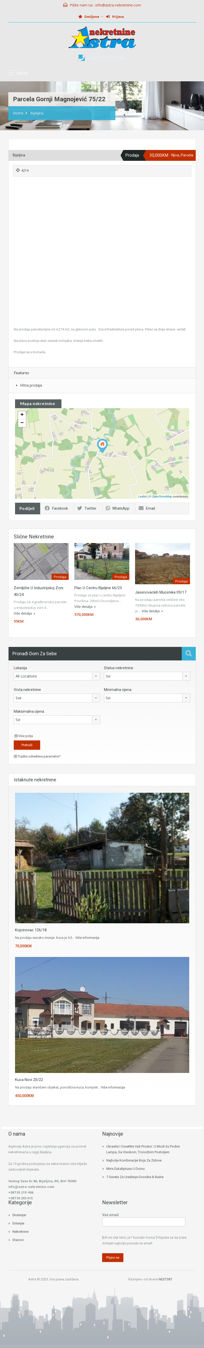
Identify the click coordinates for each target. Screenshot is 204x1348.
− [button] (22, 423)
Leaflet (142, 496)
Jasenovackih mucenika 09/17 (160, 592)
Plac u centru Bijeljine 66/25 (98, 588)
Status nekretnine (118, 668)
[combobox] (57, 676)
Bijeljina (37, 113)
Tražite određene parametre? (37, 756)
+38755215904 (107, 58)
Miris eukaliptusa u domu (125, 1169)
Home (18, 113)
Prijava (115, 17)
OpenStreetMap (162, 496)
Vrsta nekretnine (27, 690)
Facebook (56, 508)
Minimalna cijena (117, 690)
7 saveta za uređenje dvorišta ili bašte (135, 1177)
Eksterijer (19, 1215)
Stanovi (18, 1240)
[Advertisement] (102, 217)
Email (147, 508)
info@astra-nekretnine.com (118, 5)
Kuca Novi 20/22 (29, 1079)
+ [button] (22, 415)
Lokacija (20, 668)
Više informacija (87, 938)
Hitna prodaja (31, 385)
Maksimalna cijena (29, 711)
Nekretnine (20, 1232)
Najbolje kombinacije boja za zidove (133, 1160)
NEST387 (165, 1279)
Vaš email (144, 1219)
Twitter (86, 508)
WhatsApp (117, 508)
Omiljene (88, 17)
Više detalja (24, 613)
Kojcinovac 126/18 (31, 930)
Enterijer (18, 1223)
